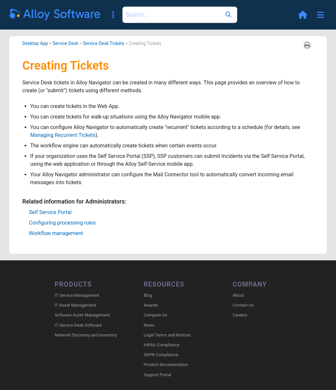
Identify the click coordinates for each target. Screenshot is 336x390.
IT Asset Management (75, 305)
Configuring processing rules (62, 223)
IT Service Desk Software (77, 325)
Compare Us (155, 315)
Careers (240, 315)
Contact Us (243, 305)
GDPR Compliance (161, 354)
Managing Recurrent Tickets (62, 135)
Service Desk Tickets (103, 43)
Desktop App (35, 43)
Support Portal (157, 374)
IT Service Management (76, 295)
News (149, 325)
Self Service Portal (50, 212)
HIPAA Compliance (161, 344)
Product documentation (166, 364)
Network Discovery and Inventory (85, 335)
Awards (151, 305)
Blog (148, 295)
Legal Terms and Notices (167, 335)
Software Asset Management (82, 315)
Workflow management (56, 233)
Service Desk (65, 43)
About (238, 295)
